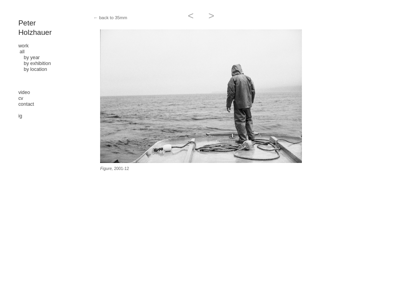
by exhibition (34, 63)
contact (26, 104)
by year (29, 57)
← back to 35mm (110, 17)
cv (20, 98)
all (22, 51)
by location (32, 69)
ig (20, 116)
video (24, 92)
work (23, 46)
